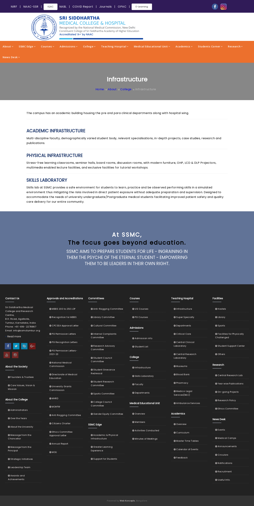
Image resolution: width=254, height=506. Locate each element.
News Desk (11, 57)
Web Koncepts (127, 500)
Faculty (137, 384)
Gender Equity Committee (107, 413)
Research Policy (225, 400)
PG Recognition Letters (63, 342)
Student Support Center (230, 345)
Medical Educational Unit (152, 46)
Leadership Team (19, 467)
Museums (181, 366)
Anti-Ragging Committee (107, 308)
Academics (184, 46)
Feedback (181, 457)
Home (99, 89)
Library (220, 317)
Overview (138, 413)
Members (138, 422)
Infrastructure (141, 367)
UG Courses (140, 308)
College (89, 46)
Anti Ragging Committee (65, 415)
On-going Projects (227, 391)
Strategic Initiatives (20, 459)
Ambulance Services (187, 403)
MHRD (53, 398)
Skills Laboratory (143, 376)
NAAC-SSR (30, 7)
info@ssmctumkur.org (26, 330)
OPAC (122, 7)
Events (220, 429)
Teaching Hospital (115, 46)
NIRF (14, 7)
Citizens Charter (59, 423)
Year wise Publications (229, 383)
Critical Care (182, 333)
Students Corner (210, 46)
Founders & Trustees (21, 377)
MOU (53, 452)
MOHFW (54, 406)
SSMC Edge (27, 46)
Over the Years (17, 418)
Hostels (220, 308)
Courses (47, 46)
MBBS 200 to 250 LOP (62, 308)
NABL (62, 7)
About (8, 46)
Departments (141, 392)
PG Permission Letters (62, 333)
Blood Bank (181, 374)
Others (220, 354)
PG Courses (140, 317)
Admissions (69, 46)
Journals (105, 7)
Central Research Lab (229, 375)
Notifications (223, 463)
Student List (140, 346)
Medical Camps (225, 438)
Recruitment (223, 471)
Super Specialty (184, 317)
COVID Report (82, 7)
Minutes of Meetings (145, 438)
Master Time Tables (186, 440)
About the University (20, 426)
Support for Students (104, 458)
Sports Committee (102, 393)
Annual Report (58, 443)
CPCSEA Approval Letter (63, 325)
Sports (220, 325)
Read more (13, 336)
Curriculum (181, 432)
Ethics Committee (226, 408)
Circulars (221, 454)
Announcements (226, 446)
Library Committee (103, 317)
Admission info (142, 338)
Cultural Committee (103, 325)
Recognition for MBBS (63, 317)
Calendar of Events (186, 449)
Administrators (18, 410)
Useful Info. (222, 479)
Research (235, 46)
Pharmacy (181, 382)
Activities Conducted (145, 430)
